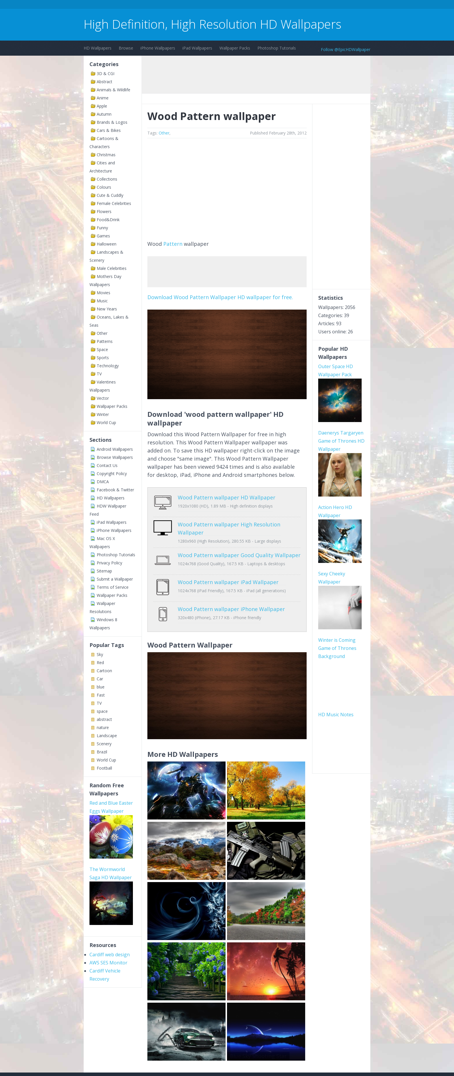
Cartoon (104, 670)
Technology (108, 365)
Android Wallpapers (115, 449)
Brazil (102, 752)
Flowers (104, 211)
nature (103, 727)
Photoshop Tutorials (276, 48)
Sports (103, 357)
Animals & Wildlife (113, 89)
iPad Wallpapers (197, 48)
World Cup (106, 422)
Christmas (106, 154)
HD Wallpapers (97, 48)
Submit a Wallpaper (115, 579)
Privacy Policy (109, 563)
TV (99, 374)
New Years (107, 309)
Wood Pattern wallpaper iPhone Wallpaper (231, 595)
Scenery (104, 743)
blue (101, 687)
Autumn (104, 114)
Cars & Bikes (109, 130)
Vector (103, 398)
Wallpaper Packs (234, 48)
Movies (103, 292)
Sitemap (104, 571)
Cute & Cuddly (110, 195)
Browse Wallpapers (115, 457)
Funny (102, 227)
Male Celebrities (112, 268)
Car (100, 678)
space (102, 711)
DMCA (103, 481)
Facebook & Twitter (115, 489)
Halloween (106, 244)
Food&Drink (108, 219)
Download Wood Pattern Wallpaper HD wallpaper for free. (220, 297)
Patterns (105, 341)
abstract (104, 719)
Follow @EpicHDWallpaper (345, 49)
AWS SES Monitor (108, 962)
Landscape (107, 735)
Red (100, 662)
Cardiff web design (109, 954)
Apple (102, 106)
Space (102, 349)
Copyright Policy (112, 473)
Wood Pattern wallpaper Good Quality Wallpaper (239, 550)
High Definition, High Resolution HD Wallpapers (212, 24)
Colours (104, 187)
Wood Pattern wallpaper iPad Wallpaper (228, 573)
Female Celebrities (114, 203)
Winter (103, 414)
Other (102, 333)
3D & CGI (105, 73)
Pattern (172, 243)
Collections (107, 179)
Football (104, 768)
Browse (126, 48)
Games (103, 236)
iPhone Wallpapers (157, 48)
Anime (103, 98)
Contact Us (107, 465)
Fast (101, 695)
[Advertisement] (189, 5)
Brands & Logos (112, 122)
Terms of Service (113, 587)
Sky (100, 654)
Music (102, 300)
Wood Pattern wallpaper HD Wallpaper (226, 497)
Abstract (104, 81)
